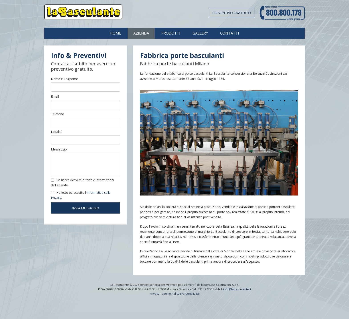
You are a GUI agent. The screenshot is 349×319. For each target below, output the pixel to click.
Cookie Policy (170, 294)
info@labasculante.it (237, 289)
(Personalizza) (189, 294)
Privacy (154, 294)
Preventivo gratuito (231, 12)
